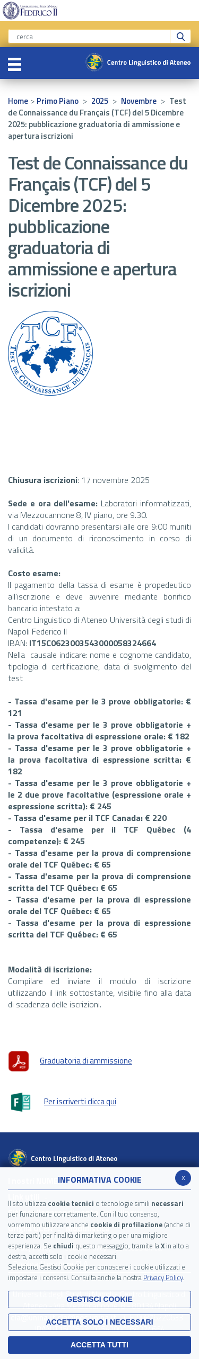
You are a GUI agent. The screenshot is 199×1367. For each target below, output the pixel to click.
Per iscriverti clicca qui (62, 1102)
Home (18, 101)
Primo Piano (58, 101)
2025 (99, 101)
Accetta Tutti (99, 1345)
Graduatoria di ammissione (70, 1061)
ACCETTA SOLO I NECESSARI (99, 1322)
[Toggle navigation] (14, 63)
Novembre (139, 101)
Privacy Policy (163, 1277)
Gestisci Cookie (99, 1299)
